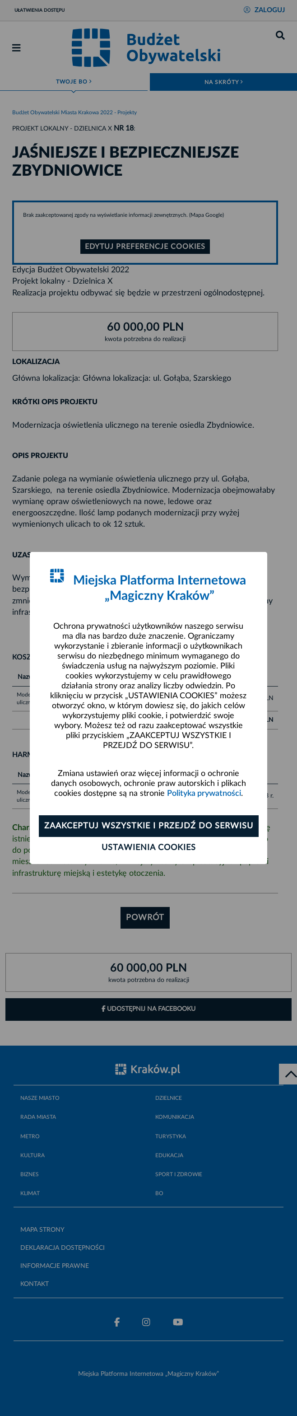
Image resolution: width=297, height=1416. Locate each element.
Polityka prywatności (204, 794)
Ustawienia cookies (149, 848)
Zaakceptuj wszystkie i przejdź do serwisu (148, 826)
